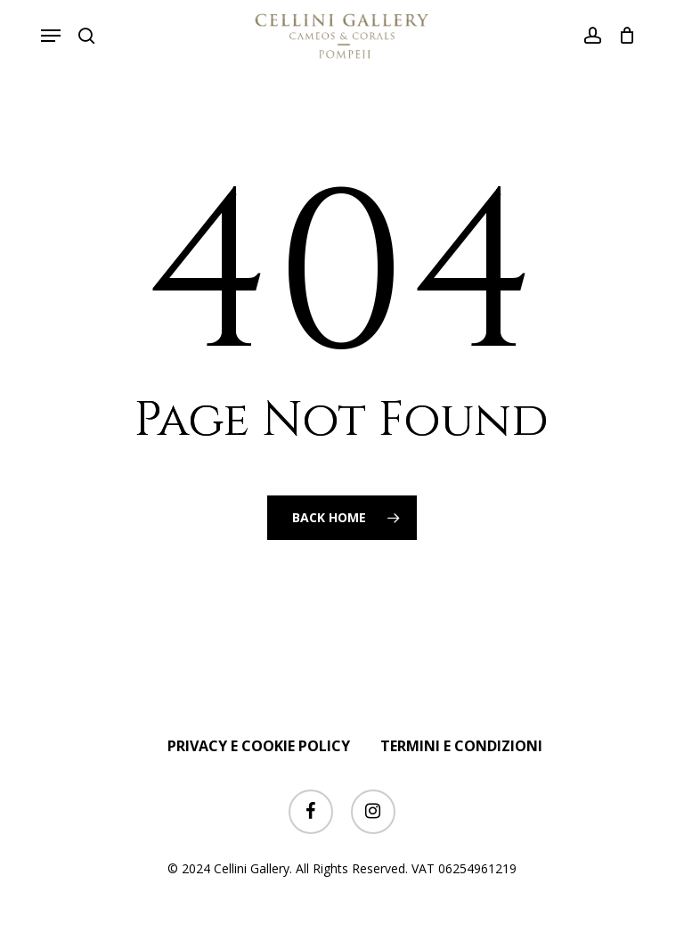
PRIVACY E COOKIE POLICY (258, 746)
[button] (51, 36)
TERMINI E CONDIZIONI (461, 746)
